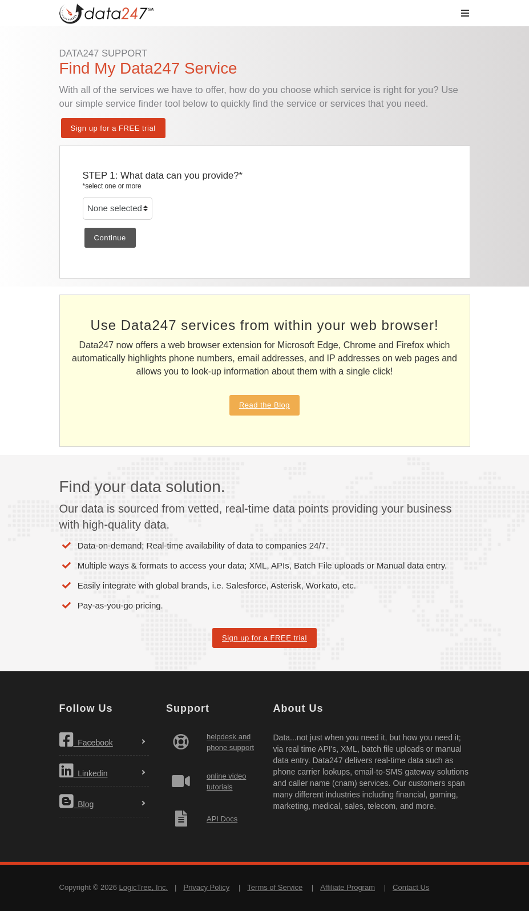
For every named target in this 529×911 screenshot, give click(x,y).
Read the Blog (264, 405)
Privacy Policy (206, 887)
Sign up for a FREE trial (113, 128)
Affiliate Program (347, 887)
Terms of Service (274, 887)
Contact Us (411, 887)
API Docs (222, 819)
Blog (76, 801)
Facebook (86, 740)
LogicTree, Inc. (143, 887)
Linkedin (83, 771)
